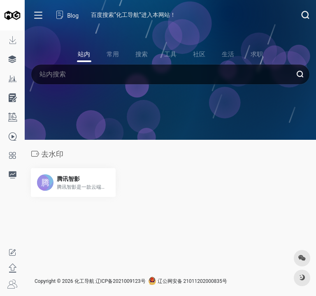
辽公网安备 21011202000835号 (187, 281)
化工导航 (84, 281)
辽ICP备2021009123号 (120, 281)
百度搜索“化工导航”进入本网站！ (133, 15)
